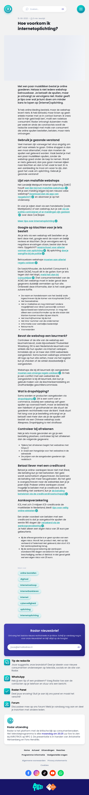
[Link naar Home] (27, 750)
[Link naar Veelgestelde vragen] (57, 755)
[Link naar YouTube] (53, 773)
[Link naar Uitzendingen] (47, 750)
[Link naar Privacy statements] (57, 760)
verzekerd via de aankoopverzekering (39, 524)
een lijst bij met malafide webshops (45, 187)
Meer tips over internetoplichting (36, 221)
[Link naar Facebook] (28, 773)
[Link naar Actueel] (35, 750)
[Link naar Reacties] (60, 750)
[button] (62, 9)
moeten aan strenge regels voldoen (38, 373)
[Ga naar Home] (8, 9)
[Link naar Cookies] (45, 765)
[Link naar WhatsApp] (61, 773)
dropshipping (25, 398)
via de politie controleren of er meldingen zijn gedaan (44, 210)
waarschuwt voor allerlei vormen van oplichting (41, 249)
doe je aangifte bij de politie (43, 252)
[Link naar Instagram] (36, 773)
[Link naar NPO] (51, 787)
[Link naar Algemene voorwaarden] (34, 760)
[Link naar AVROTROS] (38, 787)
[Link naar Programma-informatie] (33, 755)
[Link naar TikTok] (45, 773)
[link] (28, 573)
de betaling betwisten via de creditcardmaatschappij (41, 492)
